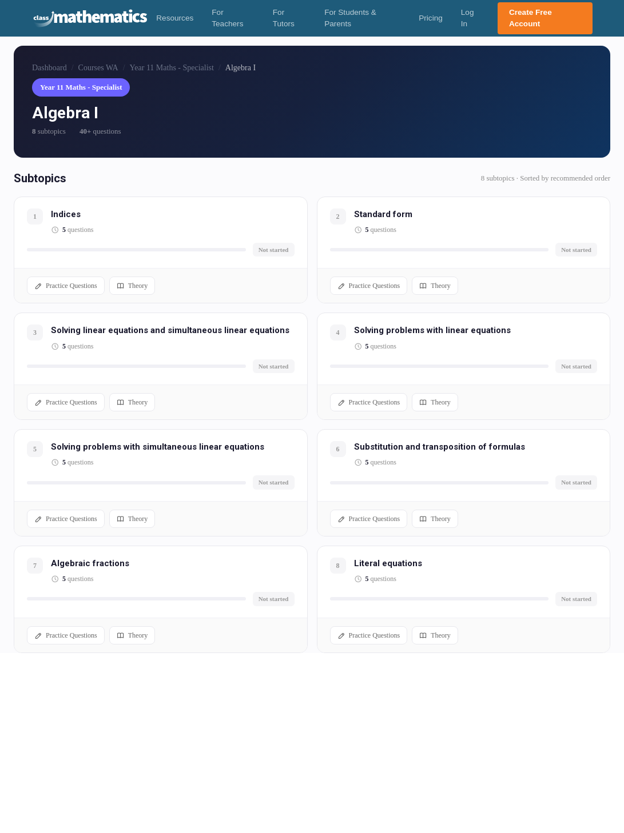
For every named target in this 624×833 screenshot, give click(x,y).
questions (77, 230)
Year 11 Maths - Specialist (172, 67)
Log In (467, 18)
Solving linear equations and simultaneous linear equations (170, 330)
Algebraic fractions (90, 563)
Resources (174, 18)
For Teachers (227, 18)
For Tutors (284, 18)
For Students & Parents (350, 18)
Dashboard (49, 67)
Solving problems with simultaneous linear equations (157, 447)
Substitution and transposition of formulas (439, 447)
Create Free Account (530, 18)
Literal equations (388, 563)
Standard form (383, 214)
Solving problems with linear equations (432, 330)
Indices (66, 214)
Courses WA (98, 67)
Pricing (431, 18)
